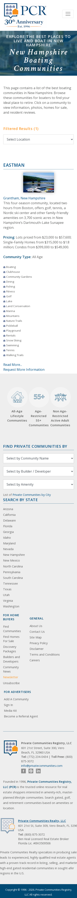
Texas (7, 589)
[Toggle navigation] (68, 14)
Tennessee (10, 583)
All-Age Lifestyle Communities (17, 405)
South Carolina (13, 578)
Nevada (8, 549)
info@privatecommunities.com (41, 766)
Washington (11, 606)
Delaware (9, 520)
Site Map (36, 637)
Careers (35, 660)
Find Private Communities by (35, 446)
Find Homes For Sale (11, 639)
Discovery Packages (9, 649)
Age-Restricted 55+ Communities (38, 407)
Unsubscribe (11, 683)
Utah (6, 595)
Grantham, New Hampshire (24, 198)
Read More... (12, 364)
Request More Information (24, 369)
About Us (36, 626)
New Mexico (11, 560)
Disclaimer (37, 649)
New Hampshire (14, 555)
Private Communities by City (32, 495)
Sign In (8, 705)
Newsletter (10, 677)
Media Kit (10, 711)
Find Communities (12, 629)
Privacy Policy (39, 643)
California (9, 515)
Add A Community (16, 699)
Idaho (7, 537)
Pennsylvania (11, 572)
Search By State (20, 499)
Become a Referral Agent (21, 716)
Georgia (8, 532)
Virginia (8, 601)
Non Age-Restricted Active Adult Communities (60, 407)
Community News (11, 669)
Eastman (13, 165)
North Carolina (13, 566)
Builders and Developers (11, 659)
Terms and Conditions (45, 654)
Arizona (8, 509)
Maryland (9, 543)
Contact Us (37, 632)
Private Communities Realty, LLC (42, 821)
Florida (7, 526)
